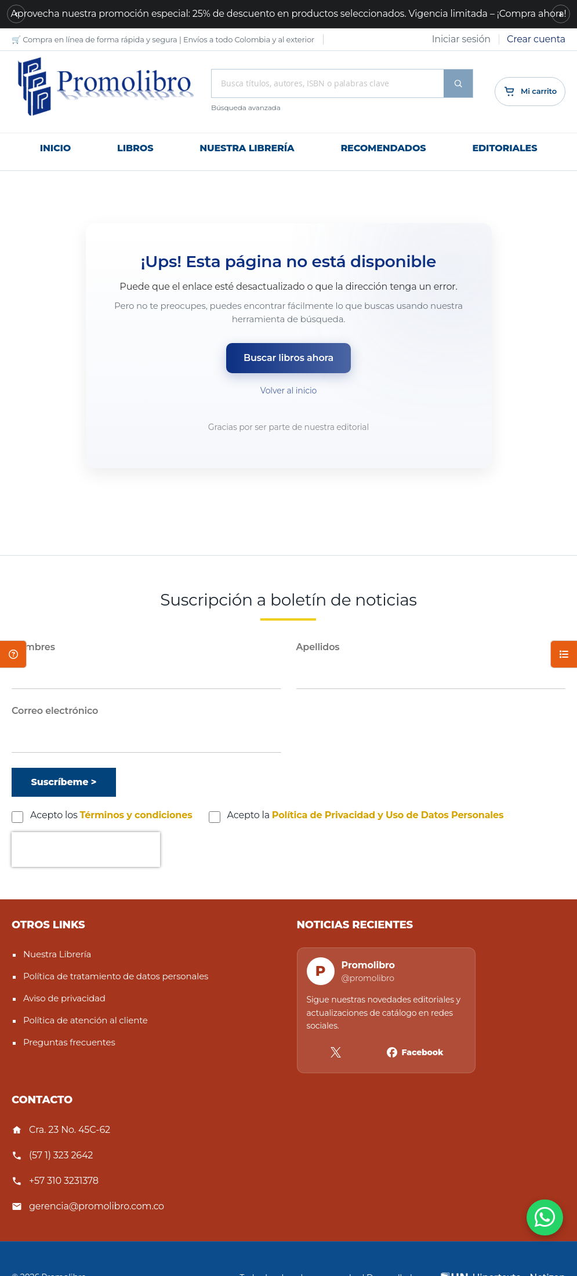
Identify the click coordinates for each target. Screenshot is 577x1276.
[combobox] (328, 83)
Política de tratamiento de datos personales (115, 976)
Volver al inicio (288, 390)
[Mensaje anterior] (16, 14)
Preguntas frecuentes (69, 1042)
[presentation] (86, 849)
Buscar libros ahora (288, 357)
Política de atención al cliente (85, 1020)
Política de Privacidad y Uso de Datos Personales (388, 815)
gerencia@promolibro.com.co (96, 1206)
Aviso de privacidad (64, 998)
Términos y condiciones (136, 815)
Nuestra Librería (57, 954)
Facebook (423, 1052)
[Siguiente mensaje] (560, 14)
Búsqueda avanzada (246, 107)
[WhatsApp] (545, 1217)
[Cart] (530, 91)
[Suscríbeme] (64, 782)
